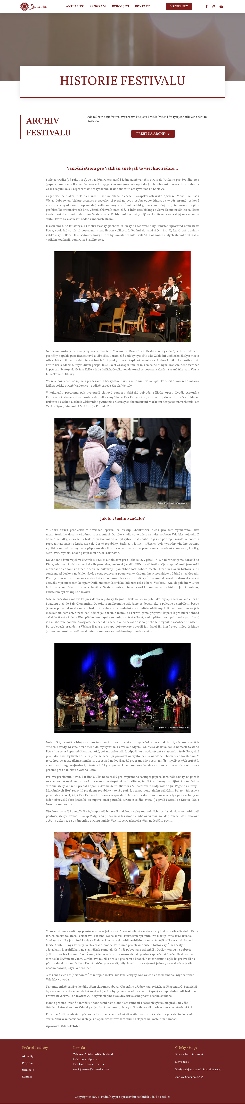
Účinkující (120, 6)
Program (97, 6)
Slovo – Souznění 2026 (189, 1055)
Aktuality (75, 6)
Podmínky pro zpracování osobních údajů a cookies (135, 1097)
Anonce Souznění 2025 (189, 1077)
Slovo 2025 (182, 1062)
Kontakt (142, 6)
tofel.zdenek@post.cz (86, 1059)
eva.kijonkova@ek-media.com (91, 1069)
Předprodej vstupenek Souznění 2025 (198, 1070)
